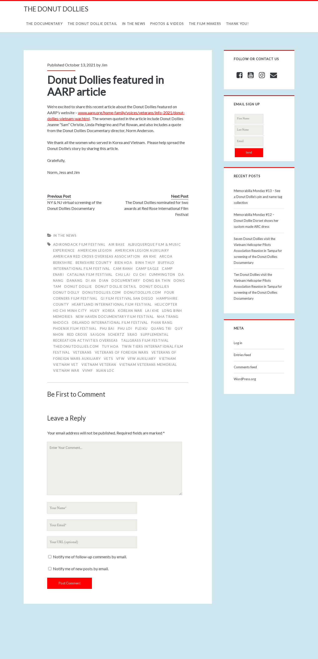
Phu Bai (107, 328)
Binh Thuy (145, 263)
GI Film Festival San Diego (127, 298)
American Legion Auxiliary (142, 250)
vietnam (167, 359)
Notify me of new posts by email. (81, 568)
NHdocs (61, 323)
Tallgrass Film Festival (144, 340)
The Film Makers (205, 24)
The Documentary (44, 24)
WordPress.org (245, 379)
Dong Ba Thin (156, 280)
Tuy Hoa (110, 346)
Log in (238, 343)
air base (117, 244)
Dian (103, 280)
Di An (91, 280)
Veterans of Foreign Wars (121, 352)
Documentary (126, 280)
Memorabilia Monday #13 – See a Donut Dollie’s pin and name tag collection (258, 197)
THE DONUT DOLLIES (56, 9)
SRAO (132, 334)
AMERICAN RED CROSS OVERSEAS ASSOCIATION (96, 256)
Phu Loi (125, 328)
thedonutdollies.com (76, 346)
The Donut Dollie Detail (92, 24)
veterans (82, 352)
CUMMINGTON (162, 275)
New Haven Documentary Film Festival (115, 317)
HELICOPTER (166, 304)
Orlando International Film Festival (110, 323)
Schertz (116, 334)
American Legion (95, 250)
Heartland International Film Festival (112, 304)
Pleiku (141, 328)
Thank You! (237, 24)
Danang (75, 280)
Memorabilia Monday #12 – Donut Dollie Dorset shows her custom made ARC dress (256, 221)
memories (63, 317)
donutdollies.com (101, 292)
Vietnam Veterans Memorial (148, 365)
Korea (109, 311)
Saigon (97, 334)
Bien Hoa (123, 263)
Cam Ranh (122, 269)
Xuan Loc (105, 371)
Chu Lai (123, 275)
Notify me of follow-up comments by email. (90, 556)
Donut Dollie (78, 286)
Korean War (130, 311)
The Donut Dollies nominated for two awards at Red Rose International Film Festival (156, 208)
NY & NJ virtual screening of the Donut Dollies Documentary (74, 205)
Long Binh (172, 311)
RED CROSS (77, 334)
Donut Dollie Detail (116, 286)
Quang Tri (161, 328)
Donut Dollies (154, 286)
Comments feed (245, 367)
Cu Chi (139, 275)
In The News (133, 24)
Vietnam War (66, 371)
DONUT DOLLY (66, 292)
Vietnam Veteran (98, 365)
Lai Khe (152, 311)
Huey (94, 311)
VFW (120, 359)
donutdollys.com (142, 292)
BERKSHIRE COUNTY (94, 263)
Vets (108, 359)
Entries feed (242, 355)
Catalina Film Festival (90, 275)
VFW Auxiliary (142, 359)
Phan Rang (161, 323)
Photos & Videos (167, 24)
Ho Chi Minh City (70, 311)
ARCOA (166, 256)
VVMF (87, 371)
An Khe (149, 256)
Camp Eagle (147, 269)
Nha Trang (168, 317)
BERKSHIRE (63, 263)
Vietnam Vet (65, 365)
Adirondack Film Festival (79, 244)
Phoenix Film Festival (75, 328)
